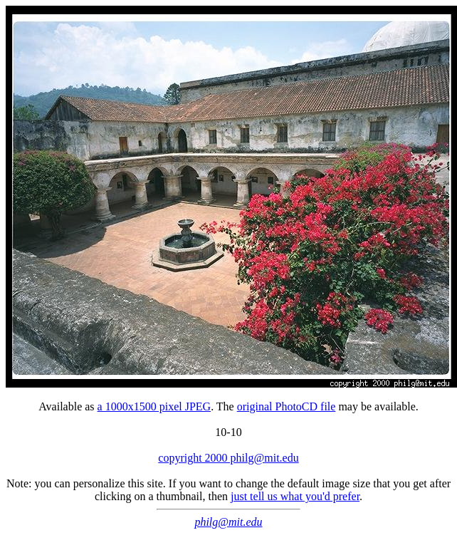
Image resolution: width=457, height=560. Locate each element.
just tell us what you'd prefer (295, 496)
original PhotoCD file (286, 406)
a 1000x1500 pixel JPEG (154, 406)
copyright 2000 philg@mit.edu (228, 458)
